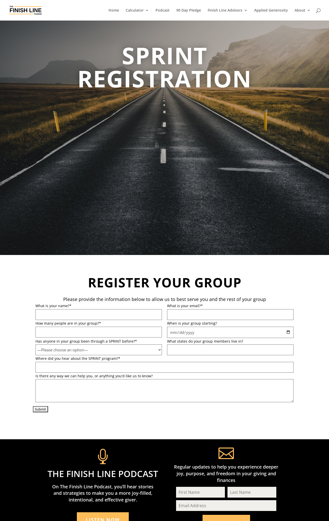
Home (113, 10)
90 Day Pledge (188, 10)
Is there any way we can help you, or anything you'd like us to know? (94, 375)
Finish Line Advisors (225, 10)
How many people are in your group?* (68, 323)
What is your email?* (185, 305)
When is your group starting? (192, 323)
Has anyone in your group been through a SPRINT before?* (86, 341)
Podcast (163, 10)
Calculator (135, 10)
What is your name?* (53, 305)
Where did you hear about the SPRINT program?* (77, 358)
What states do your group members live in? (205, 341)
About (300, 10)
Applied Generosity (271, 10)
